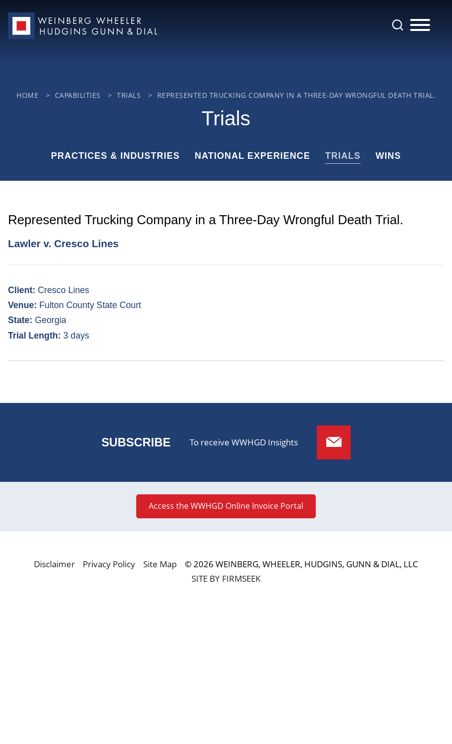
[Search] (397, 24)
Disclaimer (54, 564)
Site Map (160, 564)
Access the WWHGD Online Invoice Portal (226, 505)
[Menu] (420, 25)
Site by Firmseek (226, 578)
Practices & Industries (115, 156)
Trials (129, 95)
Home (27, 95)
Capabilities (78, 95)
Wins (388, 156)
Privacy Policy (109, 564)
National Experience (252, 156)
